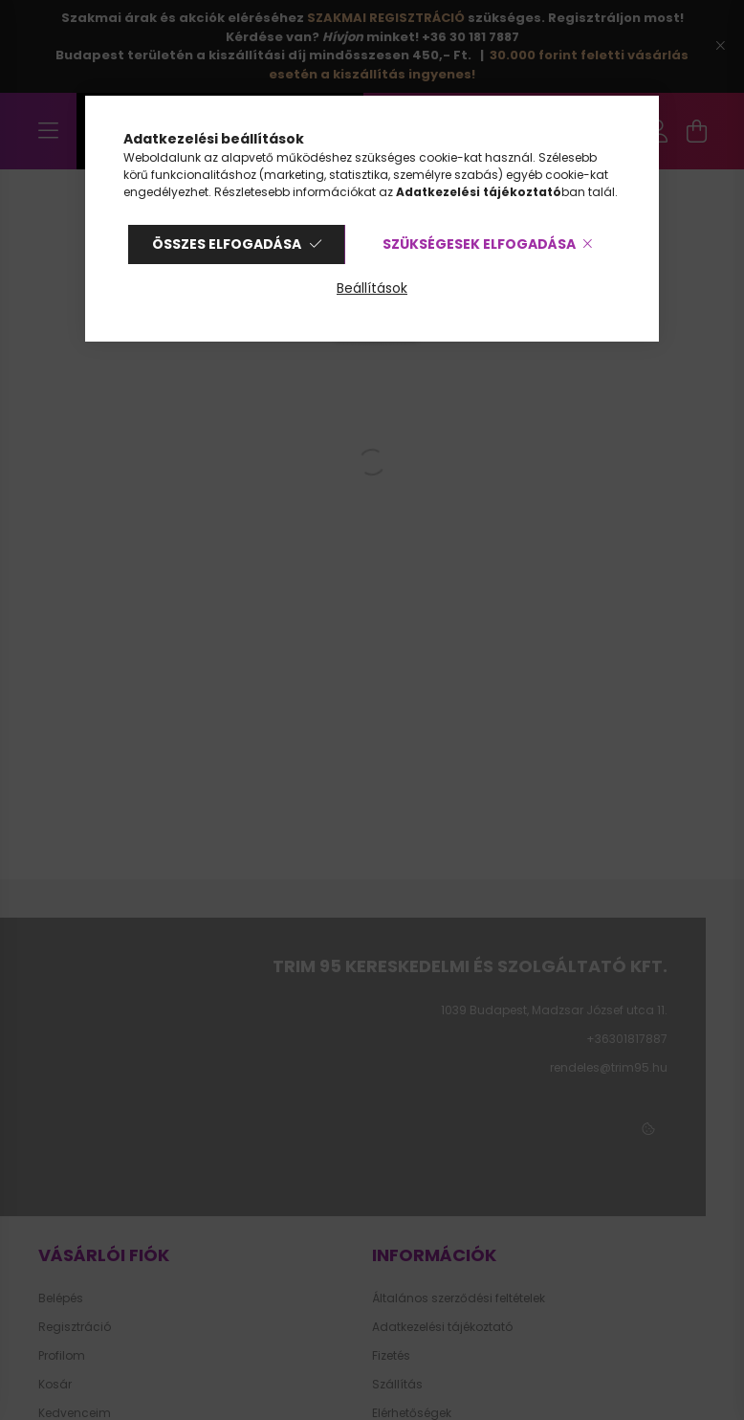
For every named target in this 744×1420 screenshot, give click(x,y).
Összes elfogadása (226, 244)
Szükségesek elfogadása (479, 244)
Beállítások (372, 288)
